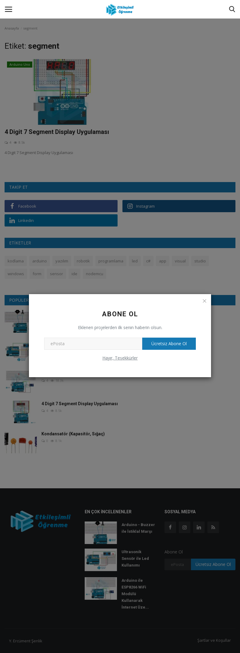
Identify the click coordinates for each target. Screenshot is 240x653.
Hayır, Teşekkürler (120, 358)
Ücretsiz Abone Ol (169, 343)
